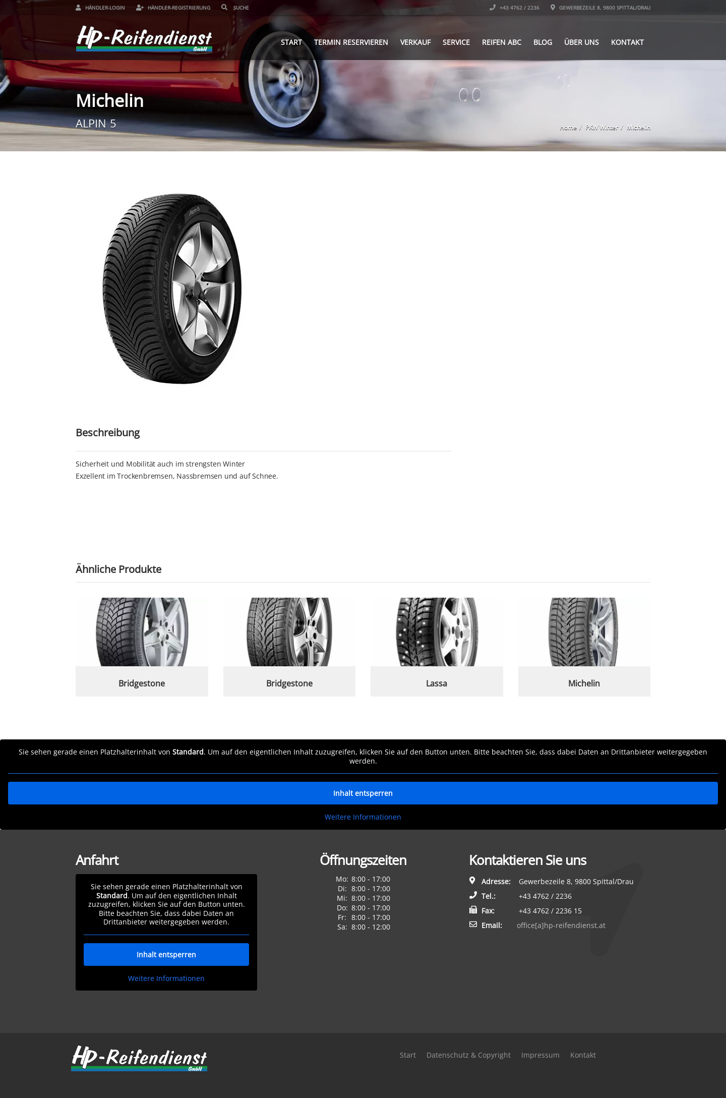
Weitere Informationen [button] (363, 817)
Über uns (581, 42)
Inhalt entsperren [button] (363, 793)
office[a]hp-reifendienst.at (561, 925)
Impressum (540, 1055)
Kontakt (627, 42)
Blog (542, 42)
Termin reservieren (351, 42)
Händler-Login (100, 7)
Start (291, 42)
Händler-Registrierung (173, 7)
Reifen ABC (501, 42)
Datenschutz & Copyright (469, 1055)
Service (456, 42)
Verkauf (415, 42)
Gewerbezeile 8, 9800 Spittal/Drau (600, 7)
